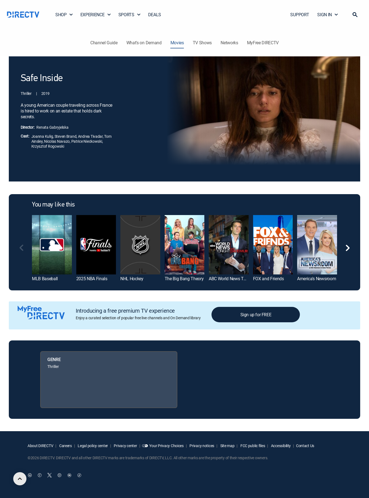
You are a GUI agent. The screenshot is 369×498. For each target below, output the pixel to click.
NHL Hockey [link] (131, 279)
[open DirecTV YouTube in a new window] (69, 475)
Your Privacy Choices (166, 445)
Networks (229, 43)
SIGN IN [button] (327, 15)
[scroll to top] (20, 479)
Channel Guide (104, 43)
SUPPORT (299, 15)
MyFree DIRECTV (263, 43)
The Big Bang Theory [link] (184, 279)
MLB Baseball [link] (45, 279)
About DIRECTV (40, 445)
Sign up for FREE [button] (256, 315)
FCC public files (252, 445)
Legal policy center (92, 445)
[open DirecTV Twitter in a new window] (49, 475)
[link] (52, 244)
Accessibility (280, 445)
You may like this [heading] (53, 205)
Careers (65, 445)
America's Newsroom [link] (316, 279)
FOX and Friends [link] (268, 279)
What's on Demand (144, 43)
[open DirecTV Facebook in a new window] (39, 475)
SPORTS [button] (129, 15)
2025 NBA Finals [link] (91, 279)
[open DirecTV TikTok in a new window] (79, 475)
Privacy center (125, 445)
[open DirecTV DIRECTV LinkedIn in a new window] (30, 475)
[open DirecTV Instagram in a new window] (59, 475)
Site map (226, 445)
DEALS (154, 15)
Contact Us (305, 445)
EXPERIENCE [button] (95, 15)
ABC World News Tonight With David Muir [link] (247, 279)
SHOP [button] (64, 15)
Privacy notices (202, 445)
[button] (355, 14)
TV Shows (202, 43)
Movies (177, 43)
